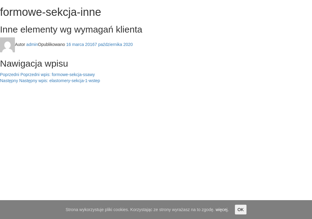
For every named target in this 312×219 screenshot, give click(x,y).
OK (241, 209)
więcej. (222, 209)
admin (32, 44)
